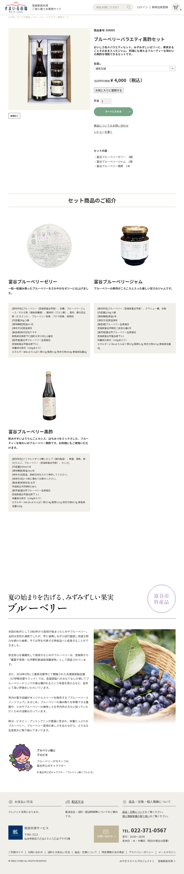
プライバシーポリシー (141, 852)
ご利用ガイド (15, 852)
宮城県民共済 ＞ (167, 861)
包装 (98, 63)
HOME (11, 17)
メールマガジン (167, 852)
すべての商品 (23, 17)
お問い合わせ (35, 852)
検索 (129, 7)
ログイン (142, 7)
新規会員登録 (160, 7)
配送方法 (78, 801)
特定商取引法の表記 (113, 852)
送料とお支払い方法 (59, 852)
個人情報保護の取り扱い (136, 816)
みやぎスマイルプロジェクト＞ (136, 861)
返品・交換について (133, 812)
